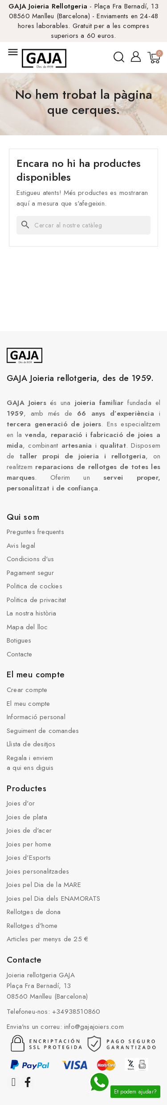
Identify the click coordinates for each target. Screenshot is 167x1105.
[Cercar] (83, 225)
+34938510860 (76, 1011)
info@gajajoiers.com (94, 1027)
